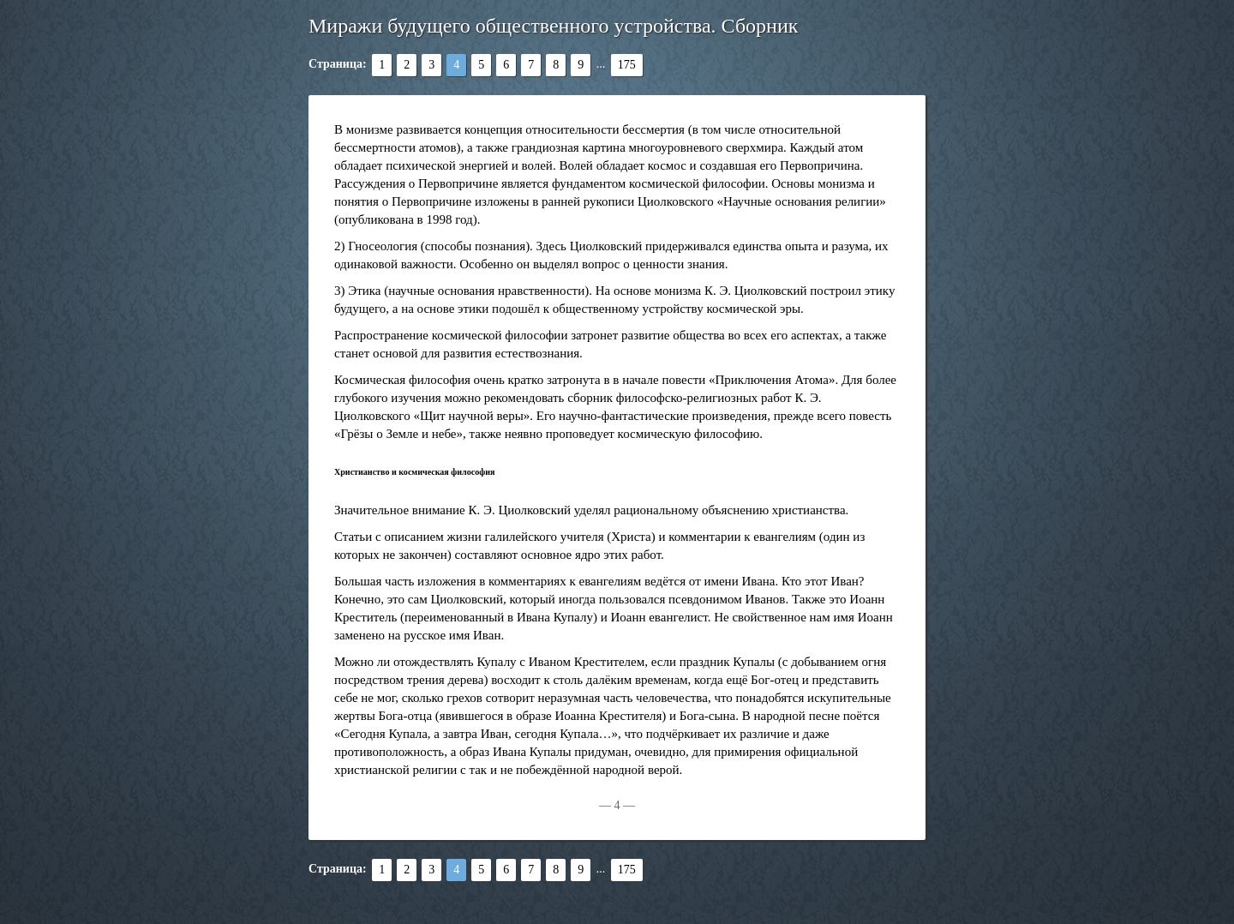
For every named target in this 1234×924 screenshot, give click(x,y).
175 (627, 64)
